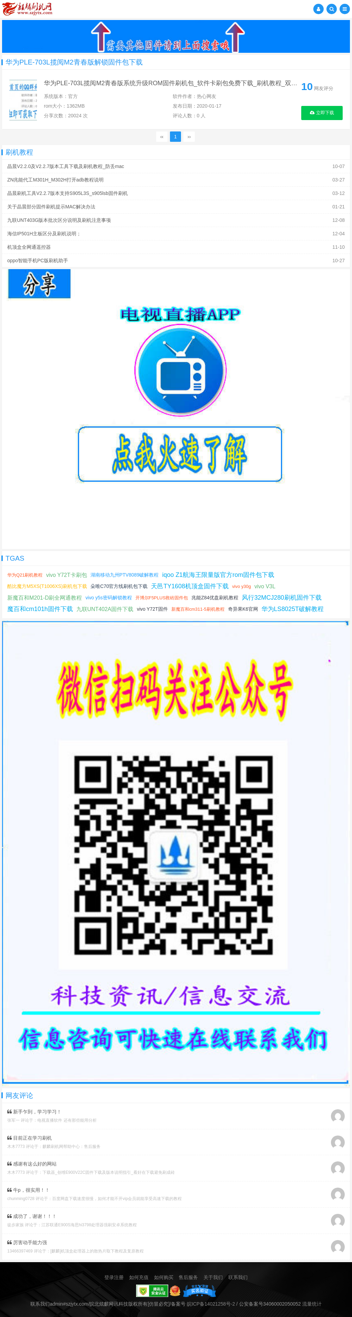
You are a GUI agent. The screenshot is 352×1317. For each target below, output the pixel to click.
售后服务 (188, 1275)
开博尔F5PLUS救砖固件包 (161, 597)
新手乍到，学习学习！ (34, 1111)
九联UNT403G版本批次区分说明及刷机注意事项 (59, 220)
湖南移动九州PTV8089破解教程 (125, 575)
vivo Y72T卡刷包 (66, 575)
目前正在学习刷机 (29, 1137)
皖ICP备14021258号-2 (211, 1302)
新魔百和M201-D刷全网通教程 (44, 598)
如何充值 (139, 1275)
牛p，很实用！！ (28, 1189)
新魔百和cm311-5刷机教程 (198, 609)
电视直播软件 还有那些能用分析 (66, 1120)
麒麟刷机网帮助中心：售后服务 (71, 1146)
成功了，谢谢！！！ (32, 1215)
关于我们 (213, 1275)
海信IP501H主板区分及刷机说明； (44, 233)
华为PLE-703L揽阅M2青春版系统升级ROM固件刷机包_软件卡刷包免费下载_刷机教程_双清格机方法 (183, 83)
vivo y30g (242, 586)
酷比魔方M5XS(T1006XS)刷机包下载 (47, 586)
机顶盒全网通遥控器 (29, 247)
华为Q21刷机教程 (25, 575)
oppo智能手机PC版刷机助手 (37, 260)
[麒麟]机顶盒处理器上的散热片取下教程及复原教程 (97, 1249)
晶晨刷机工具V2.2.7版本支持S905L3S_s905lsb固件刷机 (67, 193)
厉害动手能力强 (27, 1241)
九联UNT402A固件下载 (105, 609)
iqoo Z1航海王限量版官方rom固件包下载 (219, 574)
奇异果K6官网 (244, 609)
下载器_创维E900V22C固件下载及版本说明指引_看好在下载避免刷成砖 (108, 1172)
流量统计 (312, 1302)
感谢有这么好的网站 (32, 1163)
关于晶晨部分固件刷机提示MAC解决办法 (51, 206)
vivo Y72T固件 (152, 609)
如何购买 (163, 1275)
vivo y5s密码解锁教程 (109, 597)
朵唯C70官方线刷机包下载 (119, 586)
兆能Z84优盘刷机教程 (215, 597)
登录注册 (114, 1275)
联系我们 (238, 1275)
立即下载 (322, 113)
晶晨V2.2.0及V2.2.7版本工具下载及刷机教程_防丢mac (65, 166)
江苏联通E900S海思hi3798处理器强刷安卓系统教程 (89, 1223)
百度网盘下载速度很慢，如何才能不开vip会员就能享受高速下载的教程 (117, 1198)
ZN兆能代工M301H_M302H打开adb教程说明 (55, 180)
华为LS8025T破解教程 (293, 609)
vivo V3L (265, 586)
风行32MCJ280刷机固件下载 (282, 597)
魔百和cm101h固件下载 (40, 609)
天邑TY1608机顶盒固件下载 (190, 586)
